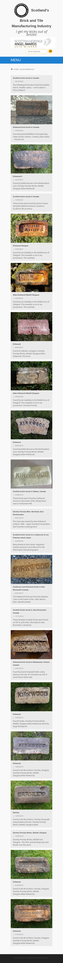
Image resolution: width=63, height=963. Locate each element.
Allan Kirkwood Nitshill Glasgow (26, 295)
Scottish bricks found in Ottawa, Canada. (29, 491)
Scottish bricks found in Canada (26, 78)
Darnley (16, 812)
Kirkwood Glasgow (20, 246)
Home (14, 69)
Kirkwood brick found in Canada (26, 127)
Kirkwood (17, 344)
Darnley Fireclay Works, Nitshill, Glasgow (30, 833)
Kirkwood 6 (17, 176)
